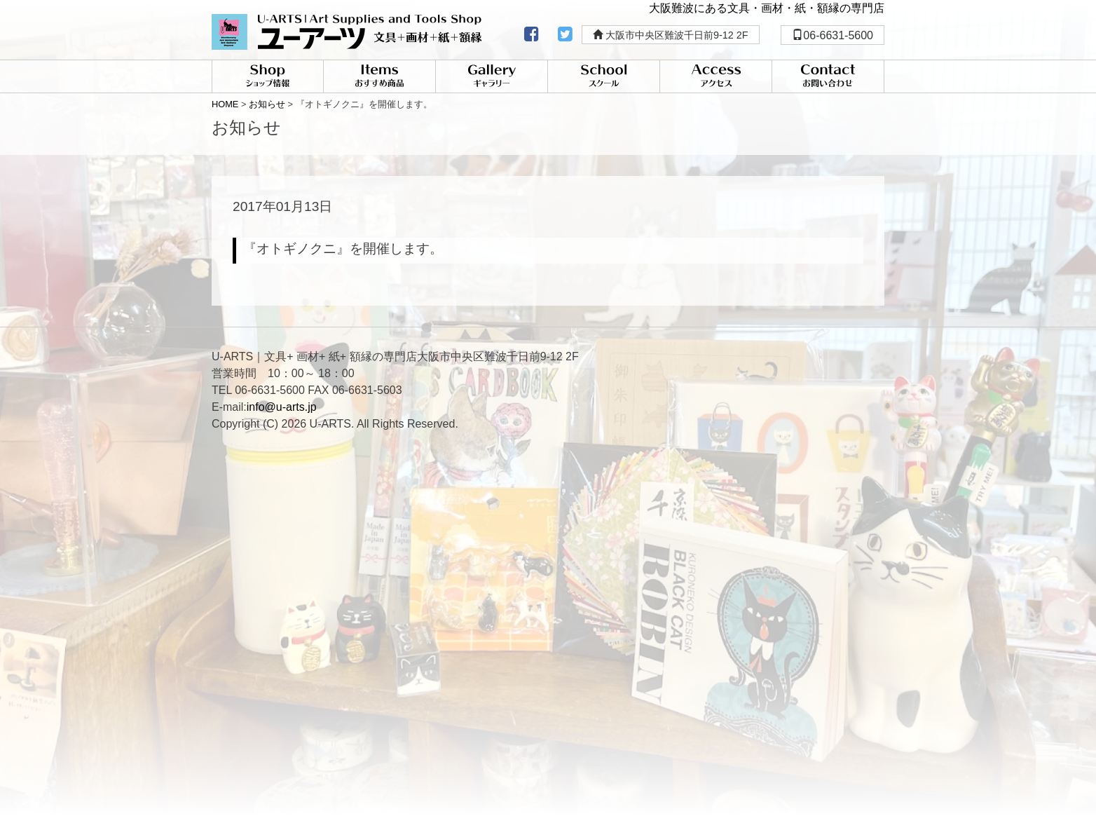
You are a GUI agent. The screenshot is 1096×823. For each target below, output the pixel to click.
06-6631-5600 (832, 35)
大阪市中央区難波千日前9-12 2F (670, 35)
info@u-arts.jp (282, 407)
